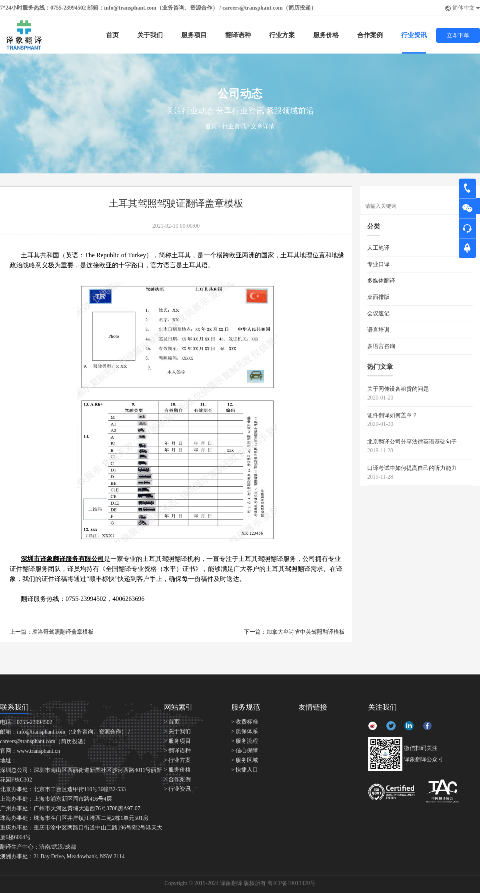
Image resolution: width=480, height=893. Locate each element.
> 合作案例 (177, 779)
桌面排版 (378, 297)
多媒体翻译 (381, 281)
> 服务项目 (177, 741)
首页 (112, 35)
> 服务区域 (244, 760)
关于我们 (150, 35)
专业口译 (378, 264)
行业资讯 (414, 35)
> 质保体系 (244, 731)
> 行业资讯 (177, 789)
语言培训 (378, 330)
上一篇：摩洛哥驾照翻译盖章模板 (52, 632)
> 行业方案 (177, 760)
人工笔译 (378, 248)
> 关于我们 (177, 731)
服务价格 (326, 35)
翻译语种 (238, 35)
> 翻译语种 (177, 751)
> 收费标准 (244, 722)
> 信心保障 (244, 751)
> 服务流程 (244, 741)
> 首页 (172, 722)
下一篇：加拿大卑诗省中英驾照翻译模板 (294, 632)
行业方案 (282, 35)
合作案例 (370, 35)
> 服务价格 (177, 770)
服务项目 (194, 35)
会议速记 (378, 313)
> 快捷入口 (244, 770)
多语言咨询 (381, 346)
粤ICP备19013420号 (292, 883)
